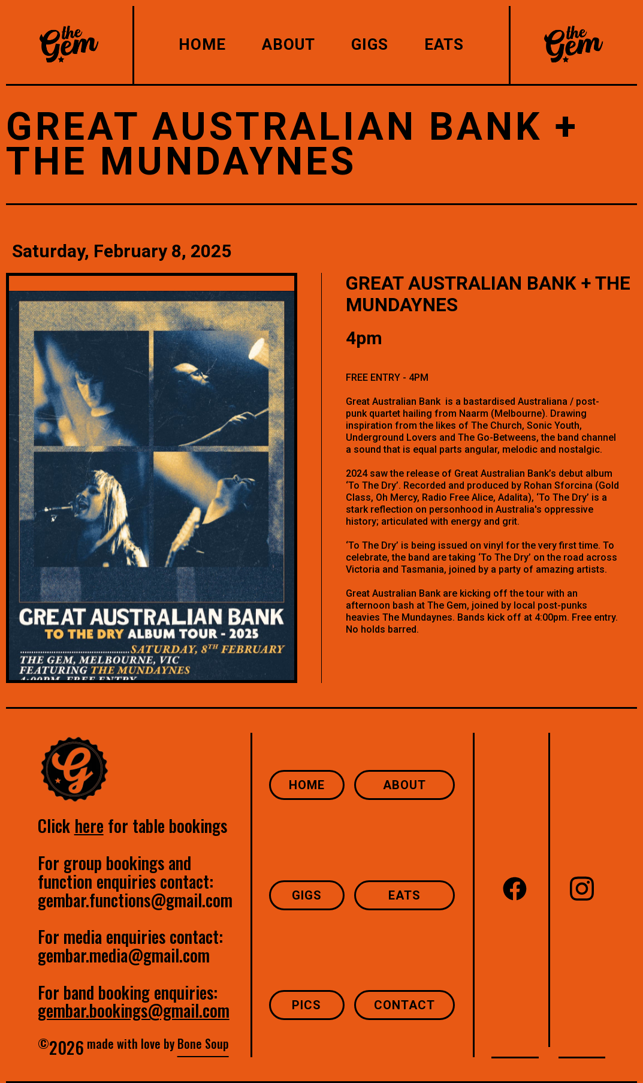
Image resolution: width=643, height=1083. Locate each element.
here (89, 825)
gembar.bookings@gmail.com (134, 1010)
